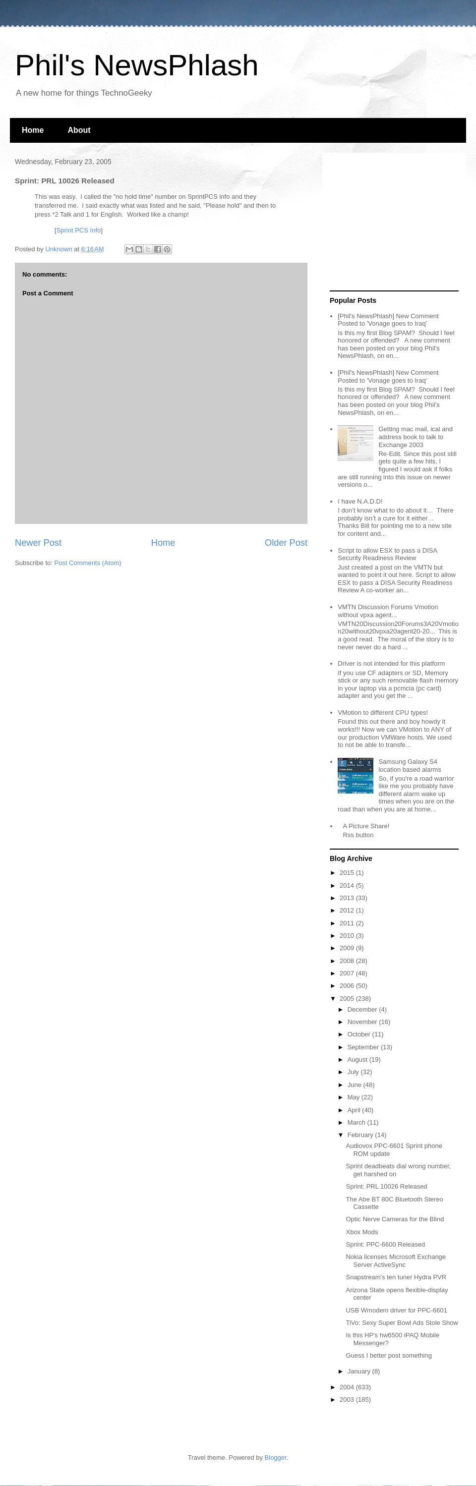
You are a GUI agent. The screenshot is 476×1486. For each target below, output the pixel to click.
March (357, 1122)
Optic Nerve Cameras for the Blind (395, 1219)
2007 (348, 973)
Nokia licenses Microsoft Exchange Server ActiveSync (396, 1260)
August (358, 1059)
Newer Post (38, 543)
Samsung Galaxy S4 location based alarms (409, 765)
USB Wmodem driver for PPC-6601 (396, 1310)
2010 (348, 935)
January (360, 1371)
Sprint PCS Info (79, 230)
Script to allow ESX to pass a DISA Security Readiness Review (387, 554)
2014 (348, 885)
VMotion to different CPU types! (383, 712)
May (354, 1097)
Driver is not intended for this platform (391, 663)
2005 (348, 998)
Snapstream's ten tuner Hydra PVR (396, 1277)
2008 (348, 961)
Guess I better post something (388, 1355)
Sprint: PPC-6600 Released (385, 1244)
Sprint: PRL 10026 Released (386, 1186)
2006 (348, 985)
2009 (348, 948)
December (363, 1009)
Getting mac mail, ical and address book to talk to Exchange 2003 (415, 436)
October (360, 1034)
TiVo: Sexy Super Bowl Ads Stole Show (402, 1322)
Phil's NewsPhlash (137, 65)
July (354, 1072)
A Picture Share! (366, 826)
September (364, 1047)
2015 (348, 872)
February (361, 1135)
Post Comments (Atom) (88, 563)
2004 (348, 1387)
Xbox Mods (362, 1232)
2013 (348, 898)
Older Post (286, 543)
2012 (348, 910)
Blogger (276, 1457)
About (78, 130)
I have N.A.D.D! (360, 501)
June (355, 1084)
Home (33, 130)
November (363, 1022)
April (355, 1110)
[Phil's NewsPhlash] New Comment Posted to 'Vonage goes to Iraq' (388, 320)
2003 (348, 1399)
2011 (348, 923)
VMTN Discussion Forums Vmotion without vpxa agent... (388, 611)
